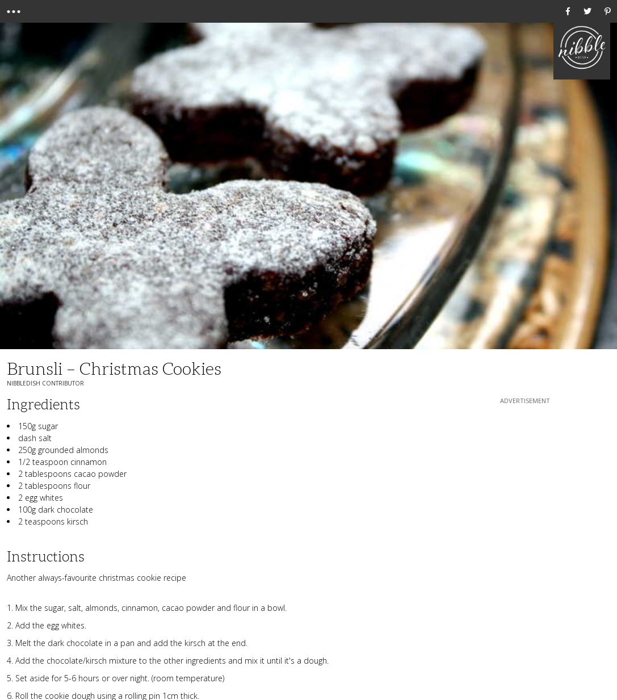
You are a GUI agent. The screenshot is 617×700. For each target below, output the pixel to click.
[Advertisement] (525, 477)
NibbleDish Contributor (45, 383)
